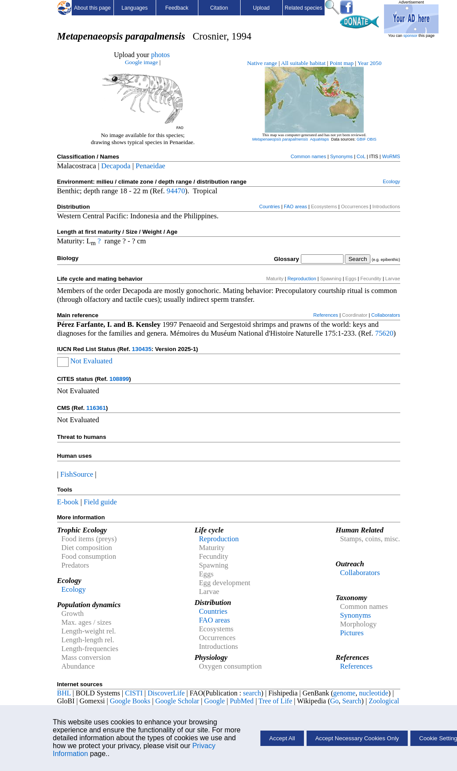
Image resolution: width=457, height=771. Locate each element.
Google (214, 701)
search (252, 693)
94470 (176, 191)
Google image (141, 62)
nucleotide (373, 693)
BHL (64, 693)
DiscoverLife (165, 693)
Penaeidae (150, 166)
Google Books (130, 701)
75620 (384, 333)
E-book (68, 502)
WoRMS (391, 156)
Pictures (352, 633)
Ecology (391, 181)
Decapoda (116, 166)
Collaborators (385, 315)
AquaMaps (319, 139)
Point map (342, 63)
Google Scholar (177, 701)
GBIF (361, 139)
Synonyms (341, 156)
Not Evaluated (91, 361)
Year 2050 (370, 63)
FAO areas (295, 206)
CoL (361, 156)
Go (334, 701)
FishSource (76, 474)
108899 (119, 379)
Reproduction (301, 278)
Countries (269, 206)
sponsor (410, 35)
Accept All (282, 738)
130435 (141, 349)
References (325, 315)
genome (344, 693)
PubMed (241, 701)
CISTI (134, 693)
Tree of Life (275, 701)
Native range (262, 63)
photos (160, 54)
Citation (219, 8)
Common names (308, 156)
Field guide (100, 502)
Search (352, 701)
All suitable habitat (303, 63)
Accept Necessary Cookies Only (357, 738)
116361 (96, 408)
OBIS (372, 139)
